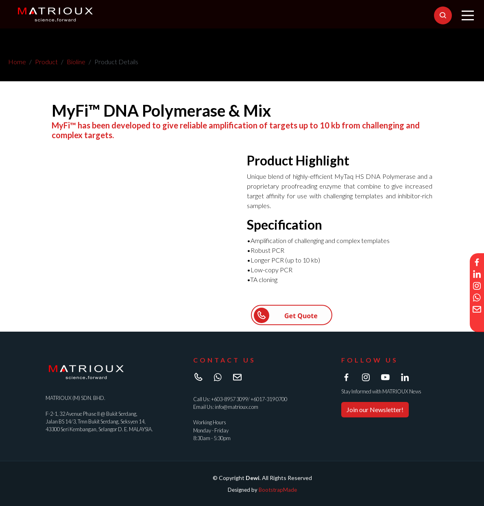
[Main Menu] (468, 15)
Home (17, 61)
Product (46, 61)
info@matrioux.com (236, 407)
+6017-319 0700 (269, 399)
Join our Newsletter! (375, 409)
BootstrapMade (278, 489)
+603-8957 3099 (229, 399)
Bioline (76, 61)
